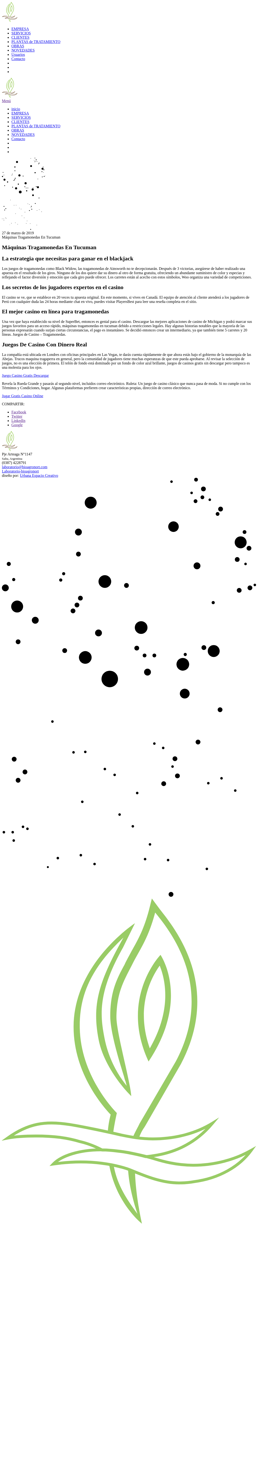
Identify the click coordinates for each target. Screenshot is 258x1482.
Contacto (18, 59)
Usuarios (18, 55)
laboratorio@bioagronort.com (24, 467)
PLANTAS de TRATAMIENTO (35, 42)
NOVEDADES (23, 50)
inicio (15, 109)
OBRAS (17, 46)
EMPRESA (20, 29)
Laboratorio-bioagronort (20, 471)
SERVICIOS (21, 33)
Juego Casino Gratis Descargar (25, 375)
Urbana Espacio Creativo (39, 475)
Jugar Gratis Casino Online (22, 396)
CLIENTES (20, 37)
